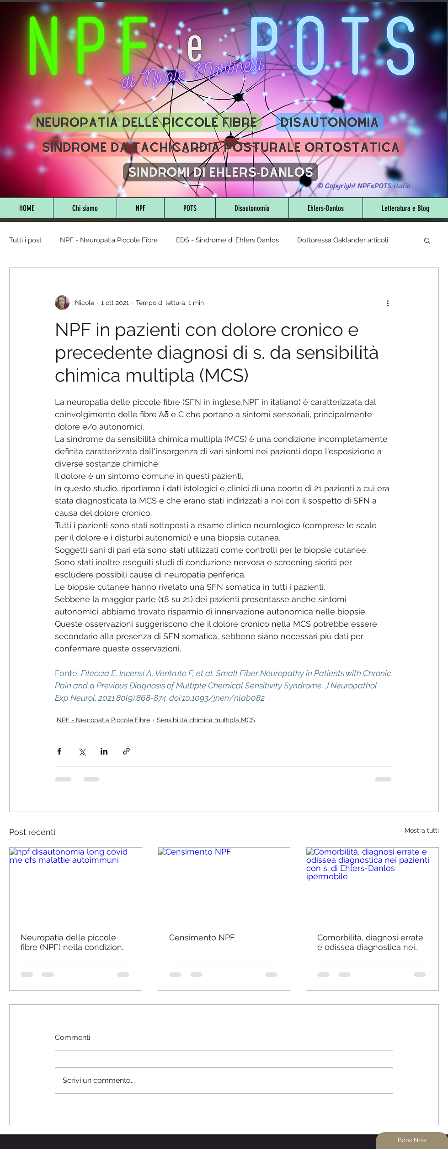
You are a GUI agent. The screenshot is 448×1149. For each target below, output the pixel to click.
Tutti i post (25, 240)
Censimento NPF (202, 937)
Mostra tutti (422, 830)
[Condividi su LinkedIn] (104, 751)
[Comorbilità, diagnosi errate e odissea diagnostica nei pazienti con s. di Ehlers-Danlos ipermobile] (372, 885)
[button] (427, 240)
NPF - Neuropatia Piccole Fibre (109, 240)
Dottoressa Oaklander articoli (342, 240)
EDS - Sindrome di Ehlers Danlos (227, 240)
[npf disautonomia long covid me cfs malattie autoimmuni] (76, 885)
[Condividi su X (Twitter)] (81, 751)
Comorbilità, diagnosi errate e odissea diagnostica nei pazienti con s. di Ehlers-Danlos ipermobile (370, 942)
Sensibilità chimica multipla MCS (206, 720)
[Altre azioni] (387, 302)
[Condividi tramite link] (126, 751)
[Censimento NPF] (224, 885)
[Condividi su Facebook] (59, 751)
